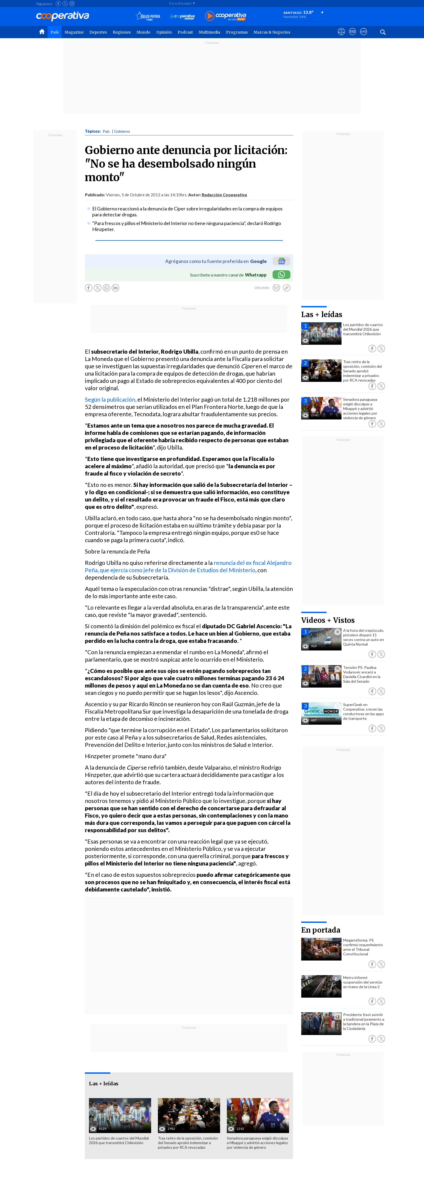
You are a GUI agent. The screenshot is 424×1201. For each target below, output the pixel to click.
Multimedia (209, 32)
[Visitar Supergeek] (363, 36)
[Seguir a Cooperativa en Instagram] (72, 3)
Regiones (122, 32)
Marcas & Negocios (272, 32)
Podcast (185, 32)
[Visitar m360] (352, 36)
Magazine (74, 32)
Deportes (98, 32)
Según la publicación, (110, 399)
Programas (237, 32)
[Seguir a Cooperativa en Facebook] (58, 3)
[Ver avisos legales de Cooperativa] (341, 36)
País (55, 32)
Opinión (164, 32)
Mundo (143, 32)
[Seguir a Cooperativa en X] (65, 3)
